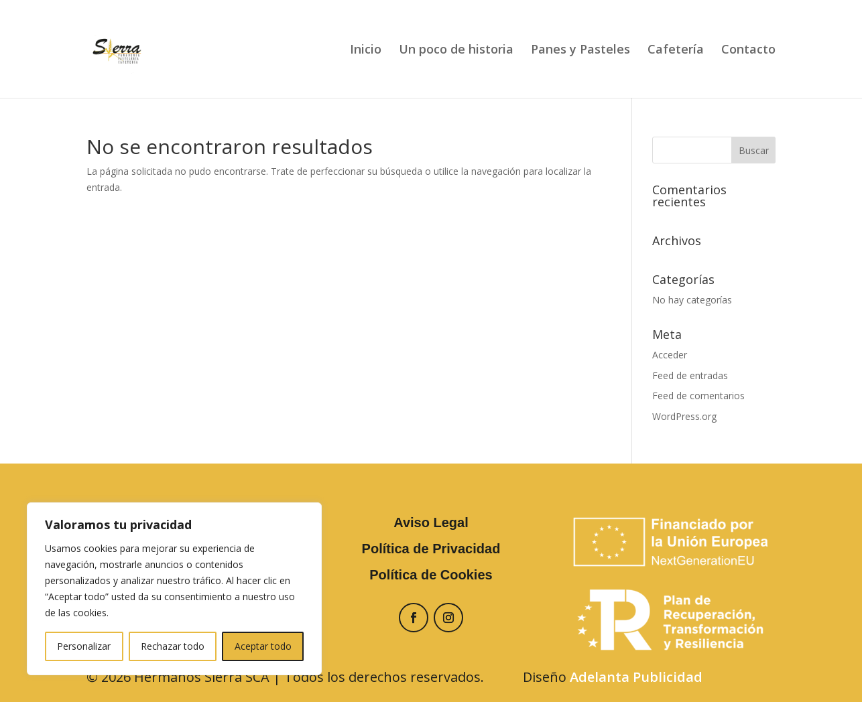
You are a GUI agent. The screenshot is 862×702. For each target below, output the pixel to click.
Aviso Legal (431, 522)
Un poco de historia (456, 50)
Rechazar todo (172, 646)
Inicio (365, 50)
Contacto (748, 50)
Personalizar (84, 646)
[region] (174, 588)
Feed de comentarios (698, 395)
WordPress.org (684, 416)
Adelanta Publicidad (636, 677)
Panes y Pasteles (580, 50)
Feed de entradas (690, 375)
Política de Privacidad (431, 548)
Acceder (669, 354)
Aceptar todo (263, 646)
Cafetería (676, 50)
